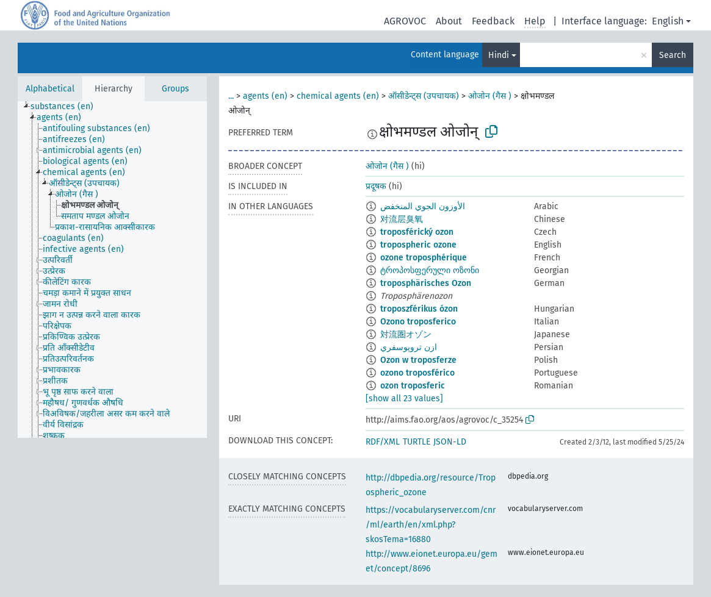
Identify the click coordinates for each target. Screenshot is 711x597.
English (668, 21)
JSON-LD (449, 442)
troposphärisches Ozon (425, 283)
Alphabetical (50, 89)
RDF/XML (383, 442)
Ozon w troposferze (418, 360)
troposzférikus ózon (419, 309)
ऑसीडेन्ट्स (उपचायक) (423, 96)
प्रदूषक (376, 186)
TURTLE (416, 442)
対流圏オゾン (405, 334)
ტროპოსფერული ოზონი (429, 270)
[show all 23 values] (404, 398)
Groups (175, 89)
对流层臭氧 (401, 219)
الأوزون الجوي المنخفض (422, 206)
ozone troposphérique (423, 257)
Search (672, 55)
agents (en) (265, 96)
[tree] (112, 269)
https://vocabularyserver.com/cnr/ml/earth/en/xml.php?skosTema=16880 (431, 525)
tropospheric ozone (418, 245)
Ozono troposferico (418, 321)
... (231, 96)
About (449, 21)
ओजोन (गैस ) (489, 96)
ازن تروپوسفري (408, 347)
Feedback (493, 21)
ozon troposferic (412, 386)
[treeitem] (67, 106)
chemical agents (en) (338, 96)
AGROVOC (405, 21)
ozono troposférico (417, 373)
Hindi (498, 55)
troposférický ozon (416, 232)
